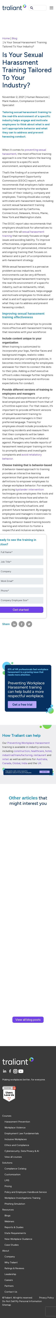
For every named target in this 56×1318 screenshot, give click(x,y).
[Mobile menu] (51, 8)
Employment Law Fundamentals (21, 1133)
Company (9, 1256)
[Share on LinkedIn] (14, 624)
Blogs (7, 1215)
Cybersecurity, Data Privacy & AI (21, 1151)
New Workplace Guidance (18, 1239)
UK (39, 763)
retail (5, 759)
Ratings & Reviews (14, 1268)
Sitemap (6, 1304)
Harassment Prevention (17, 1121)
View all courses (13, 1156)
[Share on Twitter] (29, 624)
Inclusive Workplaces (15, 1139)
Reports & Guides (13, 1227)
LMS (6, 1180)
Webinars (9, 1221)
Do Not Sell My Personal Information (22, 1301)
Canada (6, 763)
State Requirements (15, 1233)
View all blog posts (28, 1019)
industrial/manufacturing (17, 755)
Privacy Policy (46, 1297)
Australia (41, 759)
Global (16, 763)
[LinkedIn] (5, 1071)
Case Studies (11, 1244)
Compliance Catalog (15, 1168)
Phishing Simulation (14, 1203)
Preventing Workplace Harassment (28, 743)
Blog (14, 38)
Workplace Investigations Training (22, 1197)
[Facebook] (10, 1071)
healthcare (37, 751)
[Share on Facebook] (22, 624)
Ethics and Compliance (16, 1145)
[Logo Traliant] (14, 7)
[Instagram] (15, 1071)
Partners (9, 1285)
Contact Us (10, 1291)
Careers (8, 1280)
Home (6, 38)
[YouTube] (20, 1071)
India (24, 763)
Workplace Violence (15, 1127)
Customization (12, 1174)
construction (22, 751)
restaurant (40, 755)
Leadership (10, 1274)
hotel (48, 751)
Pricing (8, 1186)
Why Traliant (11, 1262)
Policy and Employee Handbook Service (25, 1192)
